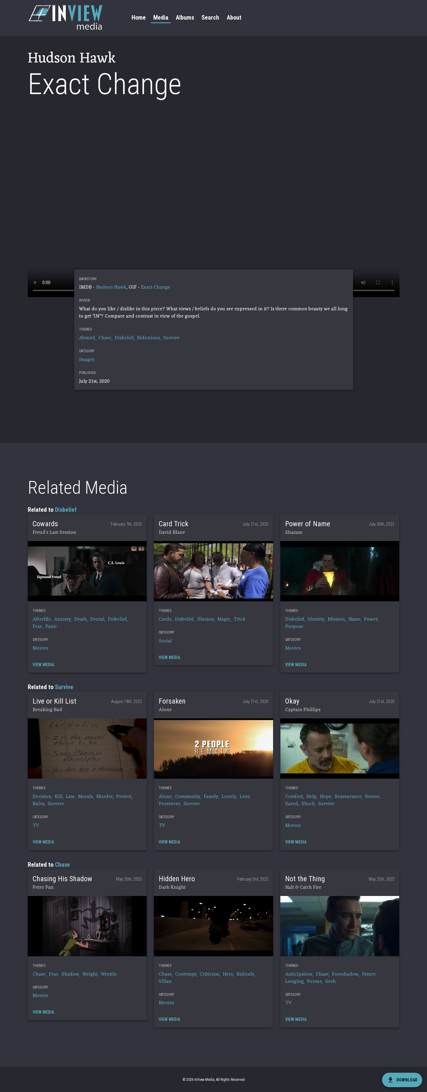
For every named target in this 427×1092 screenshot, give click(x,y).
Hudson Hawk (111, 287)
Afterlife (42, 619)
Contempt (185, 974)
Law (70, 796)
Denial (97, 619)
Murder (104, 796)
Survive (171, 338)
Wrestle (109, 974)
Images (86, 360)
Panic (51, 626)
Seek (330, 981)
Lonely (228, 796)
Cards (165, 619)
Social (165, 641)
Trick (239, 619)
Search (210, 17)
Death (80, 619)
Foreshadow (345, 974)
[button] (87, 571)
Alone (165, 796)
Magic (223, 619)
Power (371, 619)
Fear (37, 626)
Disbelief (124, 338)
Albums (185, 17)
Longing (294, 981)
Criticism (209, 974)
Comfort (294, 796)
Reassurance (348, 796)
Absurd (87, 338)
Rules (38, 804)
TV (36, 825)
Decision (42, 796)
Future (369, 974)
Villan (165, 981)
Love (245, 796)
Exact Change (155, 287)
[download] (402, 1080)
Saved (291, 804)
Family (211, 796)
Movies (40, 648)
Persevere (169, 804)
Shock (308, 804)
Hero (228, 974)
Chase (104, 338)
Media (160, 17)
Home (139, 17)
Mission (336, 619)
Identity (316, 619)
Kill (58, 796)
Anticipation (298, 974)
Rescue (372, 796)
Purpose (294, 626)
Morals (85, 796)
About (234, 17)
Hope (325, 796)
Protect (124, 796)
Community (187, 796)
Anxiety (62, 619)
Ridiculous (148, 338)
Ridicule (245, 974)
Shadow (70, 974)
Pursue (314, 981)
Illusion (205, 619)
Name (354, 619)
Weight (89, 974)
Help (311, 796)
